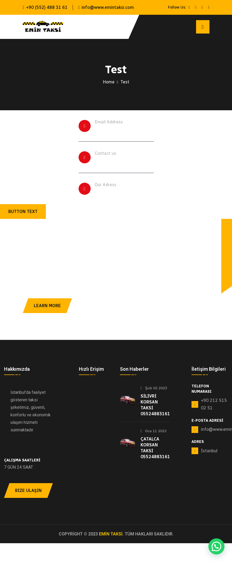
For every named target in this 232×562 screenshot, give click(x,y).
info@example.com (120, 129)
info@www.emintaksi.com (108, 7)
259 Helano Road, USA (123, 192)
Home (109, 82)
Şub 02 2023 (154, 388)
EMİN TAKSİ (111, 534)
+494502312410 (115, 160)
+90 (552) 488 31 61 (47, 7)
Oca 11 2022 (154, 431)
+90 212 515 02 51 (214, 404)
